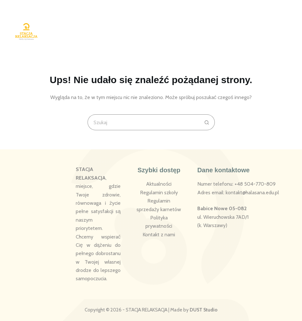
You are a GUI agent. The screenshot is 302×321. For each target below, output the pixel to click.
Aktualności (159, 184)
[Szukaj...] (143, 122)
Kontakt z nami (159, 235)
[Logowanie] (256, 27)
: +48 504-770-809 (254, 184)
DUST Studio (203, 310)
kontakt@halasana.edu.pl (252, 192)
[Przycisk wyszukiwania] (207, 122)
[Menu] (284, 27)
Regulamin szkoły (159, 192)
